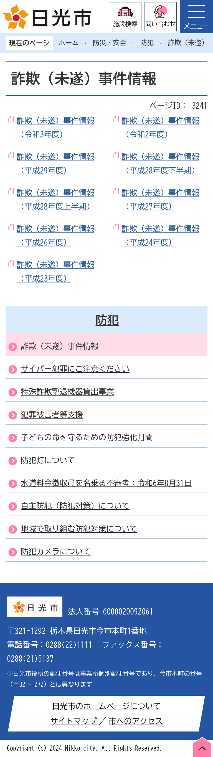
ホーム (69, 42)
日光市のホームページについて (106, 706)
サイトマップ (73, 721)
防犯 (147, 42)
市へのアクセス (135, 721)
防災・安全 (109, 42)
